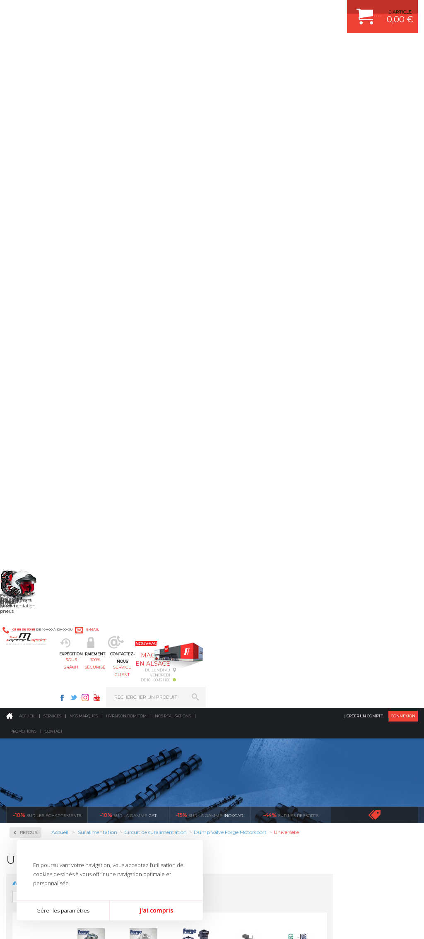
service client (233, 47)
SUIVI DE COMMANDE (348, 686)
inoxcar (209, 167)
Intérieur (133, 728)
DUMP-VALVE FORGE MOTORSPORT (267, 717)
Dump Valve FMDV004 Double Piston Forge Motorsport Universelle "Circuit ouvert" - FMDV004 (228, 329)
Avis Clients (383, 898)
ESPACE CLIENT (342, 645)
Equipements (137, 738)
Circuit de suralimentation (43, 237)
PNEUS (234, 697)
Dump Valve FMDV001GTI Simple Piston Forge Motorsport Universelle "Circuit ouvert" (176, 329)
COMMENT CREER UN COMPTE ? (361, 655)
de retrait (267, 567)
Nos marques (84, 68)
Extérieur (133, 717)
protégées (371, 567)
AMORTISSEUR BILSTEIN (254, 645)
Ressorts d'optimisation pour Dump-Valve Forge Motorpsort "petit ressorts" (123, 426)
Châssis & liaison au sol (151, 686)
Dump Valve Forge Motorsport (40, 285)
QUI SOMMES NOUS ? (30, 716)
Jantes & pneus (140, 707)
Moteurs (132, 645)
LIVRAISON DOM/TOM (348, 707)
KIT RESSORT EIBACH (251, 707)
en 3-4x (61, 567)
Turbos (29, 332)
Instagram (297, 11)
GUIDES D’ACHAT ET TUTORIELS (360, 728)
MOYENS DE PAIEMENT (350, 676)
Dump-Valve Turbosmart (48, 299)
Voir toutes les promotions (382, 167)
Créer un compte (365, 68)
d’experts (164, 567)
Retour (113, 184)
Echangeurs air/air (41, 309)
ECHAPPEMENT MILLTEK (254, 676)
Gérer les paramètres (62, 910)
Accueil (27, 68)
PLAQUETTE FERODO (250, 655)
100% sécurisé (182, 47)
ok (193, 798)
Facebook (274, 11)
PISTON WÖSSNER (247, 666)
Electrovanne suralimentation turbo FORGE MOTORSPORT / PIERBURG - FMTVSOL (333, 329)
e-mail (181, 11)
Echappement (138, 666)
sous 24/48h (131, 47)
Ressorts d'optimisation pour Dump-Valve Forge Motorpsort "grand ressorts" (385, 329)
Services (52, 68)
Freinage (132, 697)
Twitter (286, 11)
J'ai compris (156, 910)
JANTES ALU (240, 686)
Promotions (23, 83)
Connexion (403, 68)
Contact (54, 83)
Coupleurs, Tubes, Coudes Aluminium (47, 268)
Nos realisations (173, 68)
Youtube (309, 11)
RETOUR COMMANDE (348, 697)
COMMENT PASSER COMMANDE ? (362, 666)
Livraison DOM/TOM (126, 68)
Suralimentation (143, 655)
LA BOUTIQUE (22, 727)
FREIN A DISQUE (245, 738)
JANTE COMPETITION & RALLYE (261, 728)
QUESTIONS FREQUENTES (354, 717)
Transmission (138, 676)
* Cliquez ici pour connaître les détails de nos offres (270, 802)
